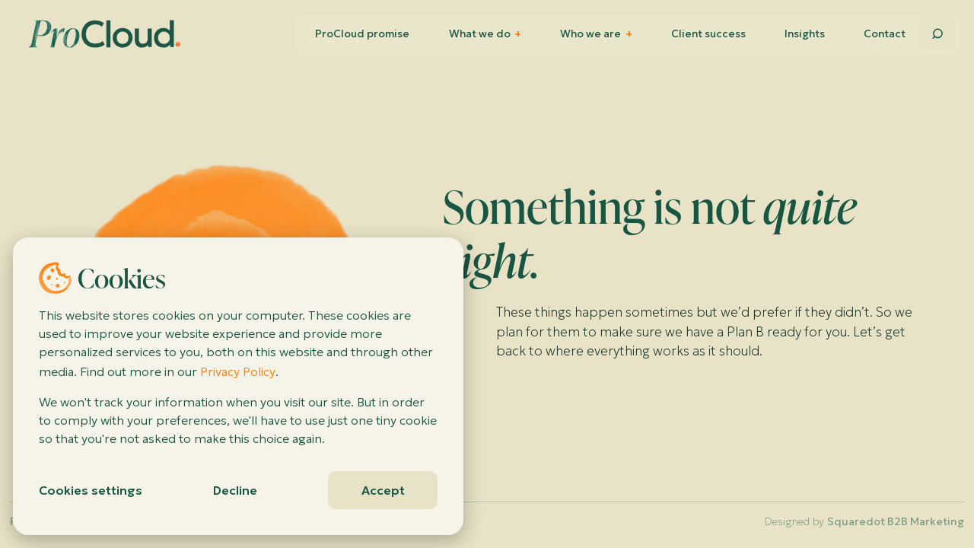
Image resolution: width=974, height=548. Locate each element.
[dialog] (238, 386)
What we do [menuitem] (485, 33)
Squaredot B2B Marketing (895, 521)
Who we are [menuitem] (596, 33)
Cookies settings (90, 490)
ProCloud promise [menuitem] (362, 33)
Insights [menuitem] (805, 33)
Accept (383, 490)
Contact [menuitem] (885, 33)
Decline (235, 490)
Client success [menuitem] (708, 33)
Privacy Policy (237, 371)
